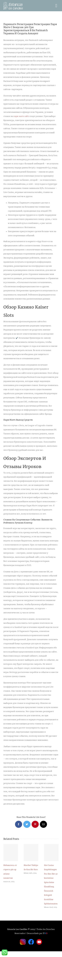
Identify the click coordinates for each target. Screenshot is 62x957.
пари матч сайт (21, 116)
